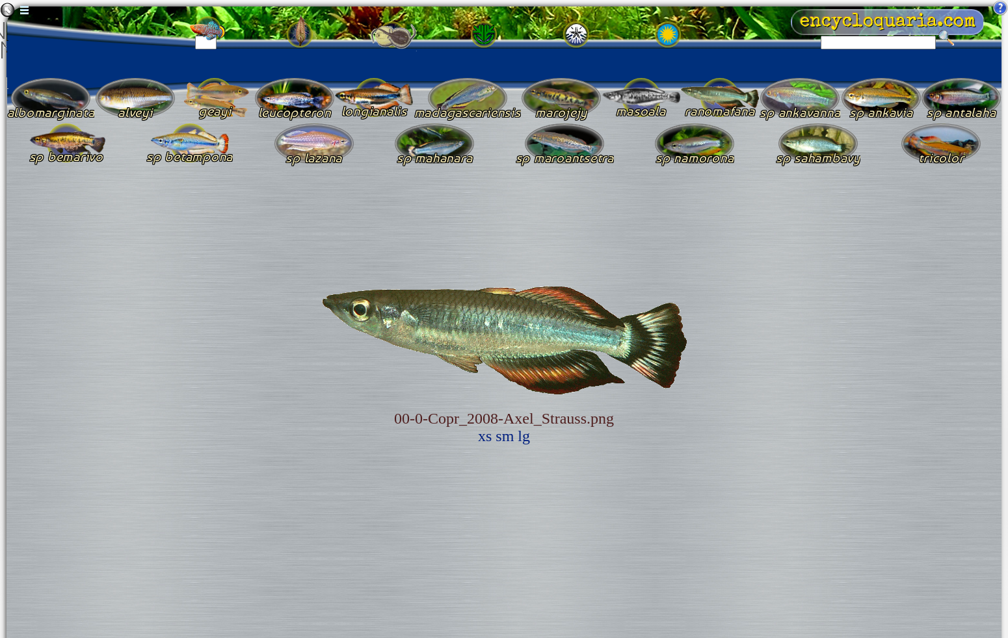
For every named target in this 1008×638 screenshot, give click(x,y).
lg (524, 435)
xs (485, 435)
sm (505, 435)
